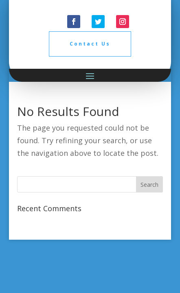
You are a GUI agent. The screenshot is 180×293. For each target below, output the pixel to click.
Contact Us (90, 43)
